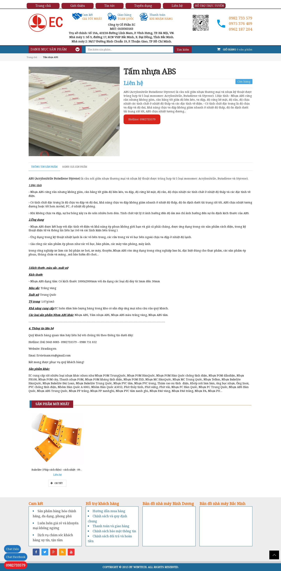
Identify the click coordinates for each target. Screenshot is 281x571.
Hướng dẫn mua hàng (109, 511)
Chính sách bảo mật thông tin (114, 531)
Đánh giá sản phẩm (74, 166)
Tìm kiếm (183, 49)
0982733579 (15, 565)
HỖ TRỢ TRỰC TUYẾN (209, 5)
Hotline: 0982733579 (141, 119)
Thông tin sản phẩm (44, 166)
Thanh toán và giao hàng (111, 526)
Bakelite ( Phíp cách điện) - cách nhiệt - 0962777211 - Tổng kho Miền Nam (75, 469)
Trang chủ (32, 57)
